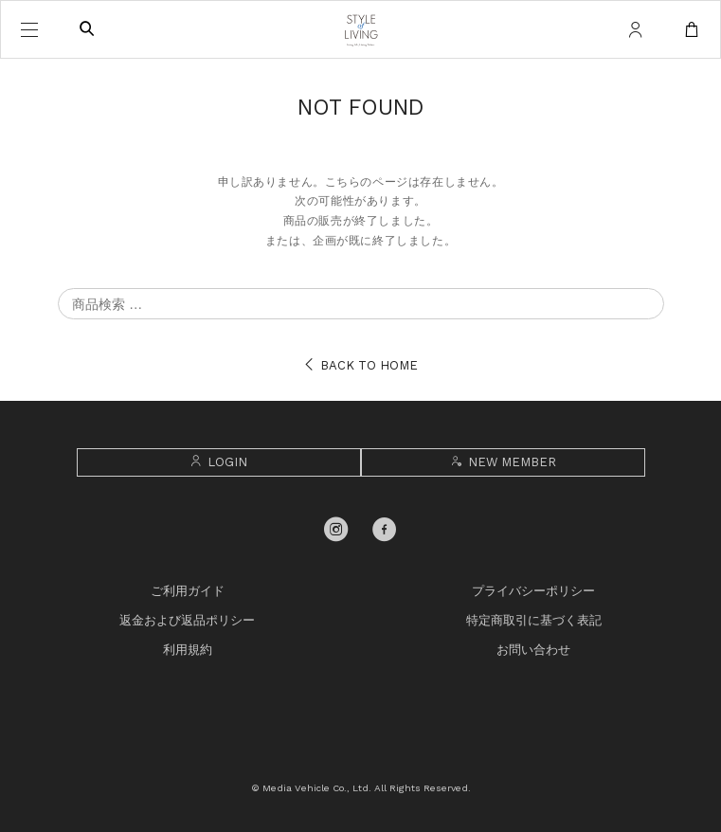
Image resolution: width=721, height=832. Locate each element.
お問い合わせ (533, 649)
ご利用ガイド (188, 591)
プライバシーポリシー (533, 591)
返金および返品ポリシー (187, 620)
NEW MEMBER (502, 462)
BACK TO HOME (361, 365)
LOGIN (218, 462)
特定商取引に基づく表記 (534, 620)
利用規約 (187, 649)
